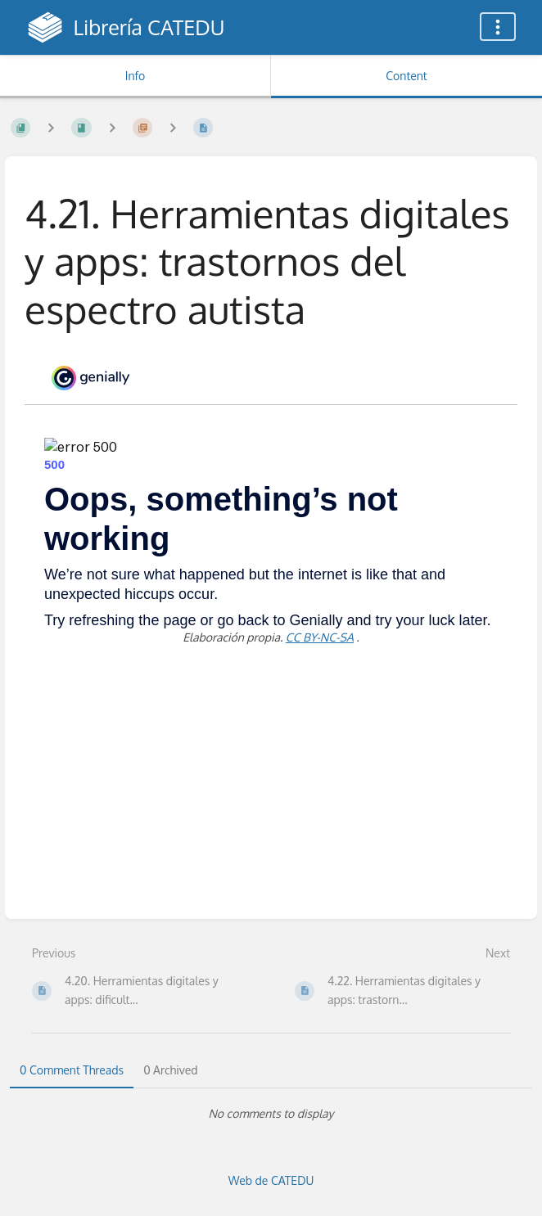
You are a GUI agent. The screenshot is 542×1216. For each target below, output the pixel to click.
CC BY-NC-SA (320, 637)
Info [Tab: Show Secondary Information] (135, 76)
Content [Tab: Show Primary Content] (406, 76)
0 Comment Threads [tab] (72, 1070)
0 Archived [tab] (170, 1070)
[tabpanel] (271, 1114)
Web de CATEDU (271, 1180)
